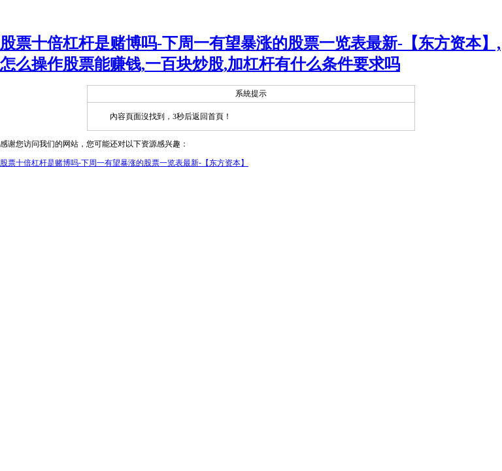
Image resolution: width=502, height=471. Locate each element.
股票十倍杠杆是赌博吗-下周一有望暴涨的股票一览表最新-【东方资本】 (124, 162)
